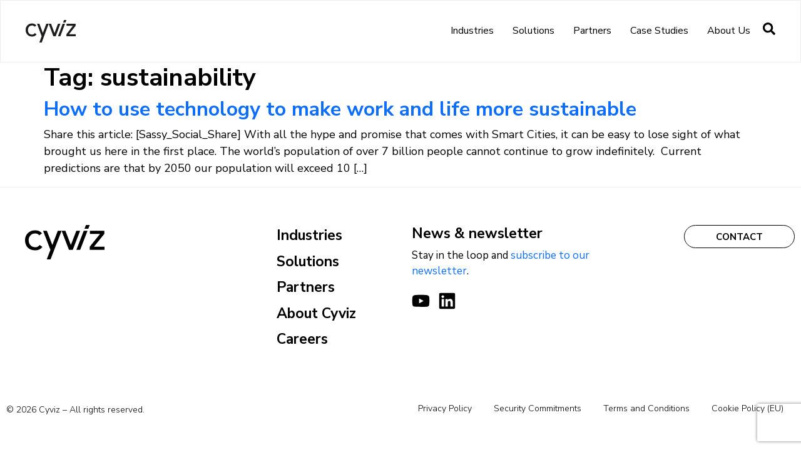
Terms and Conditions (646, 408)
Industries (472, 31)
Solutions (533, 31)
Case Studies (659, 31)
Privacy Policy (445, 408)
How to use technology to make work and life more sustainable (340, 109)
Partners (592, 31)
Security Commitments (537, 408)
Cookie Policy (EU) (747, 408)
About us (728, 31)
